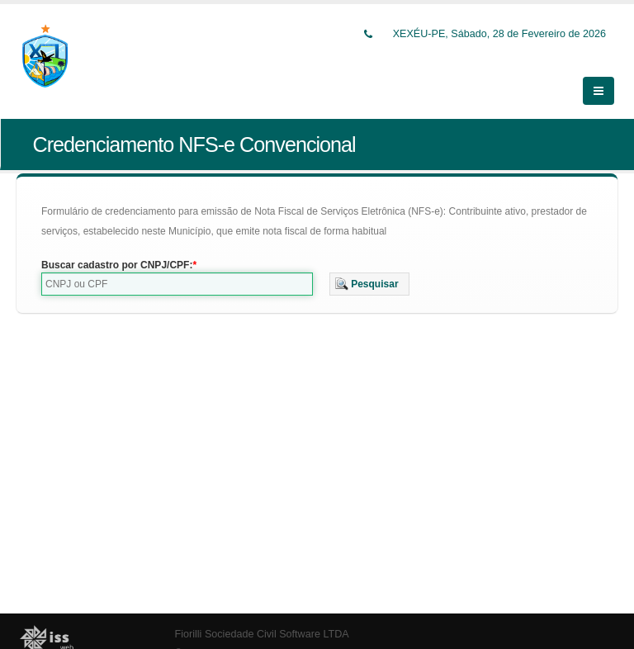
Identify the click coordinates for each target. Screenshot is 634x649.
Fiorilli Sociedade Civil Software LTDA (262, 625)
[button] (369, 274)
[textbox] (177, 274)
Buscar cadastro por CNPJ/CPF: (116, 255)
